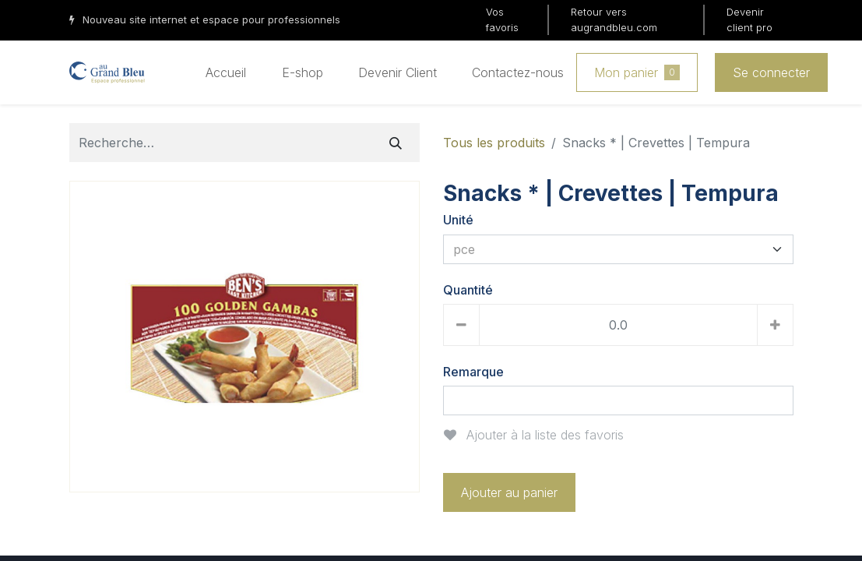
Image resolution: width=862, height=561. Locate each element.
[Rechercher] (395, 142)
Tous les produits (494, 142)
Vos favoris (502, 19)
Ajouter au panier (509, 492)
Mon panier (637, 72)
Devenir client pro (749, 19)
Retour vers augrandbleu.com (614, 19)
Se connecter (771, 72)
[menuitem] (226, 72)
